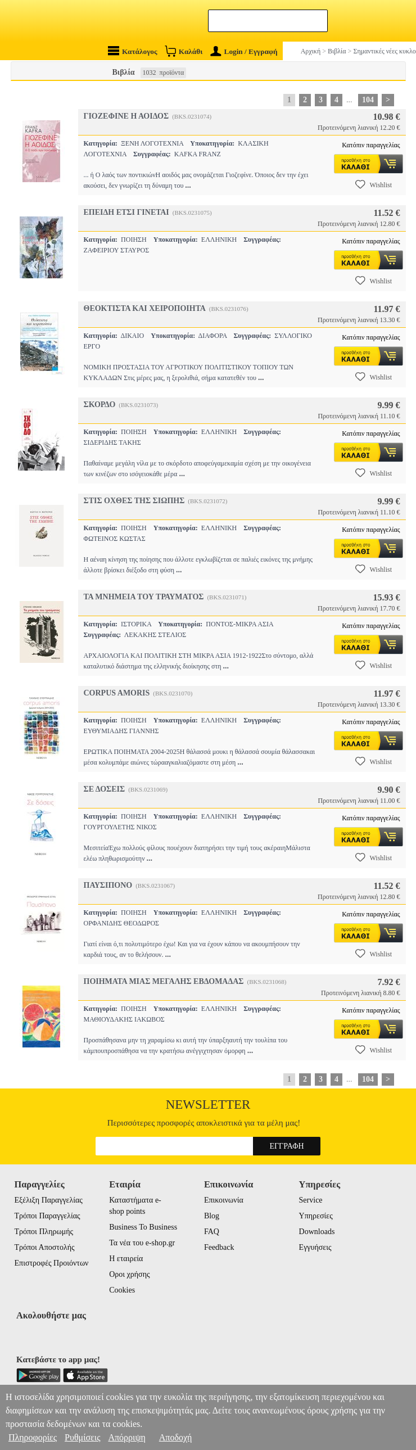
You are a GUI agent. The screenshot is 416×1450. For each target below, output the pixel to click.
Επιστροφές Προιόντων (52, 1263)
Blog (211, 1216)
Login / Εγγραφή (244, 51)
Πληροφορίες (32, 1437)
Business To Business (143, 1227)
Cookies (122, 1290)
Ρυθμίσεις (82, 1437)
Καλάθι (183, 51)
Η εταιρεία (126, 1258)
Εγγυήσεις (315, 1247)
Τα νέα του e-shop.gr (142, 1243)
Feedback (219, 1247)
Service (311, 1200)
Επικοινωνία (223, 1200)
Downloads (317, 1231)
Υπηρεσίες (316, 1216)
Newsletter (208, 1104)
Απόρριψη (126, 1437)
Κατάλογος (132, 51)
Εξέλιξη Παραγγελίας (49, 1200)
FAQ (211, 1231)
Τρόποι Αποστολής (45, 1247)
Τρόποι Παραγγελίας (47, 1216)
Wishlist (373, 184)
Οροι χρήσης (129, 1274)
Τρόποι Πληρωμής (44, 1231)
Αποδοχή (175, 1437)
